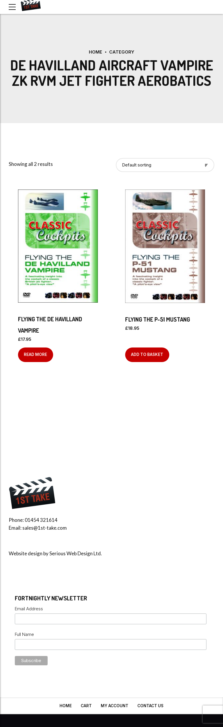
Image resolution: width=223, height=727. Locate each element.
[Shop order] (165, 165)
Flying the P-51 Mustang (157, 319)
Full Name (24, 634)
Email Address (29, 608)
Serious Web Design (71, 553)
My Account (114, 705)
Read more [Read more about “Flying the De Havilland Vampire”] (35, 354)
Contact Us (150, 705)
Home (95, 52)
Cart (86, 705)
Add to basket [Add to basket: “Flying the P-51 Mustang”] (147, 354)
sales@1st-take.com (44, 527)
